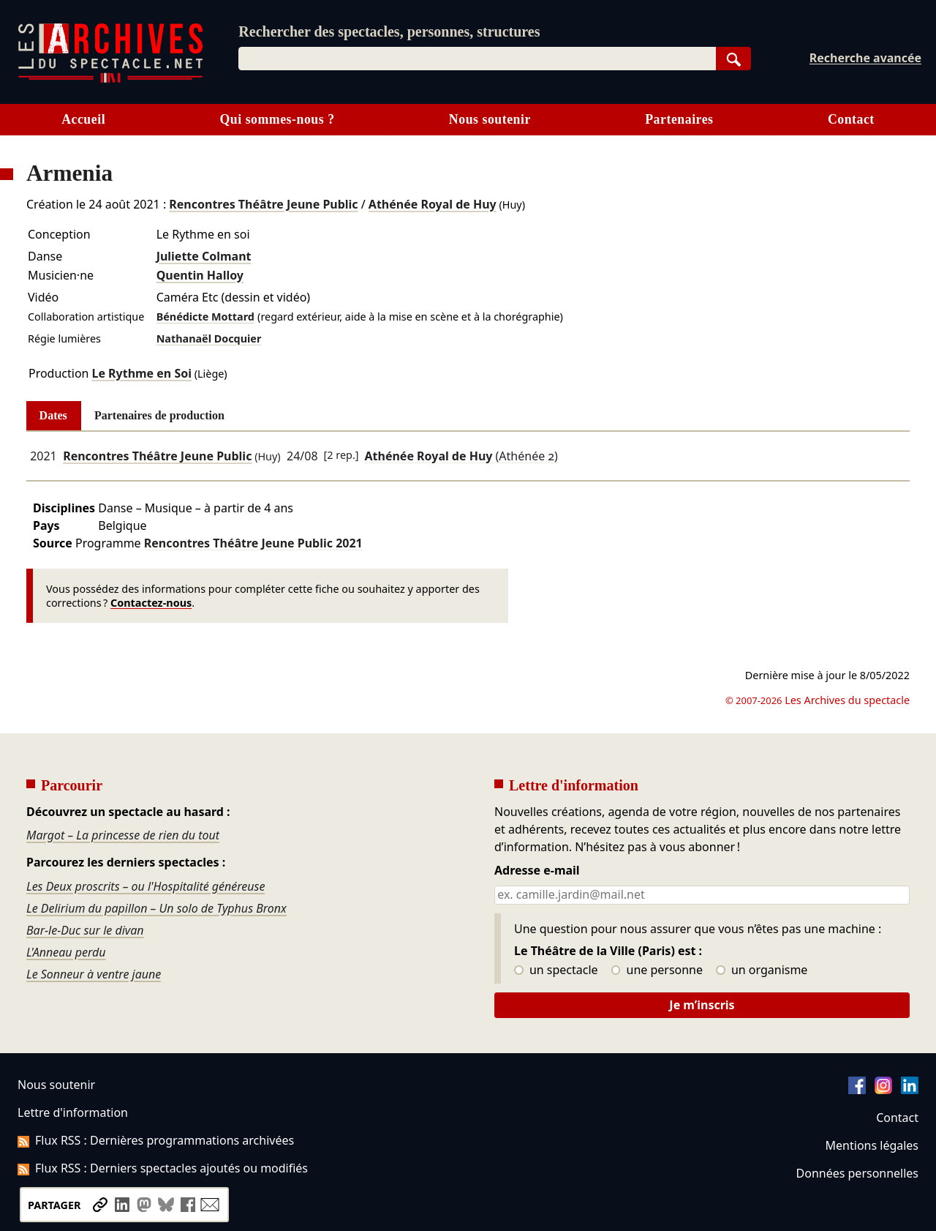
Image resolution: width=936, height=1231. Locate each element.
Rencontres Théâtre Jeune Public (263, 204)
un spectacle (556, 970)
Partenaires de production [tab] (159, 415)
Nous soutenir (490, 119)
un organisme (761, 970)
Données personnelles (857, 1173)
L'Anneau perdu (66, 952)
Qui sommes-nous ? (276, 119)
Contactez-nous (151, 603)
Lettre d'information (73, 1112)
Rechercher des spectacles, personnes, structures (389, 31)
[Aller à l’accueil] (110, 79)
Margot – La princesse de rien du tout (122, 835)
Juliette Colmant (204, 256)
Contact (851, 119)
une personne (657, 970)
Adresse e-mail (537, 871)
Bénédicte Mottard (205, 316)
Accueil (83, 119)
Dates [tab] (53, 415)
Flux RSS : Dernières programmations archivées (156, 1140)
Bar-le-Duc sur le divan (85, 930)
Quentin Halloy (200, 275)
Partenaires (679, 119)
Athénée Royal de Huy (433, 204)
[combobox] (476, 58)
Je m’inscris (701, 1005)
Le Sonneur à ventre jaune (93, 974)
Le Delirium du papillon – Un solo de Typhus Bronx (156, 908)
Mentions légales (872, 1145)
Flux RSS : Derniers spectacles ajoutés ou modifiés (163, 1168)
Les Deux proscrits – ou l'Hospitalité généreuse (145, 886)
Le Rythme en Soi (141, 373)
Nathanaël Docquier (209, 338)
